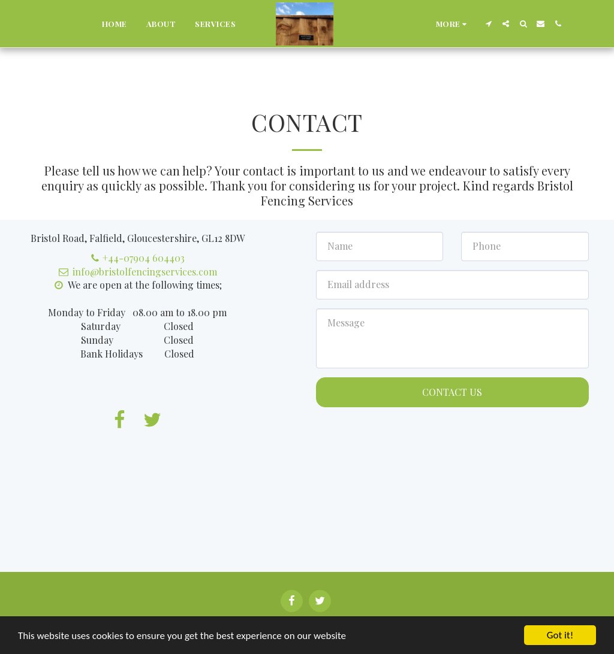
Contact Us (452, 392)
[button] (488, 24)
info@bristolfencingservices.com (138, 271)
